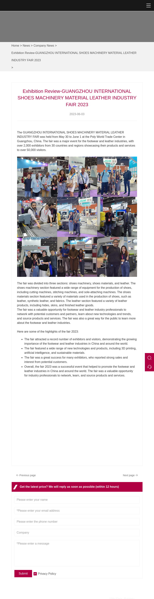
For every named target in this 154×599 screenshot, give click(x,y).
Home (15, 45)
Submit (23, 573)
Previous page (26, 475)
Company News (44, 45)
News (26, 45)
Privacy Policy (47, 573)
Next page (129, 475)
